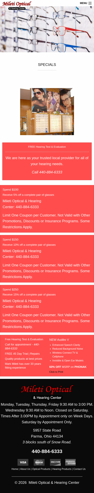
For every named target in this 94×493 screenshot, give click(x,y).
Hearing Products (61, 469)
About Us (25, 469)
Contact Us (79, 469)
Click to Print (56, 372)
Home (15, 469)
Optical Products (41, 469)
